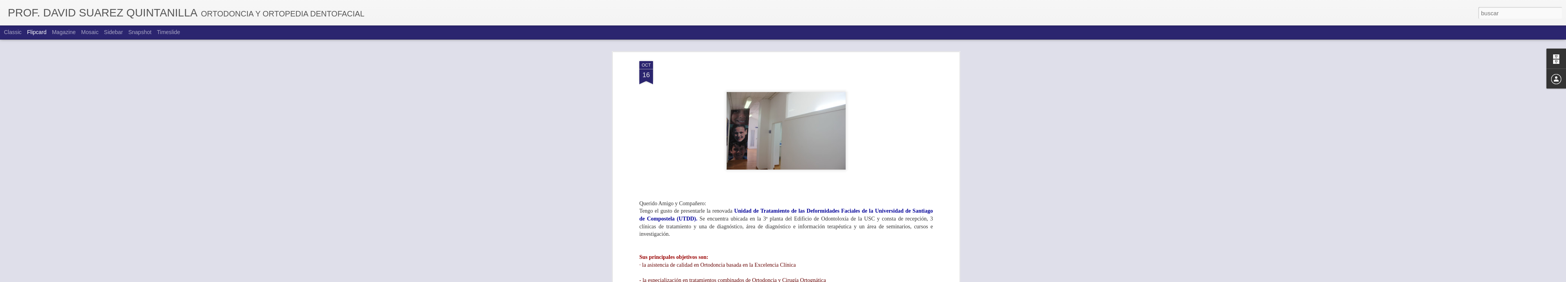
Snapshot (140, 32)
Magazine (64, 32)
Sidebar (113, 32)
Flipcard (37, 32)
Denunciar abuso (839, 277)
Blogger (813, 277)
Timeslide (168, 32)
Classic (13, 32)
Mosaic (89, 32)
